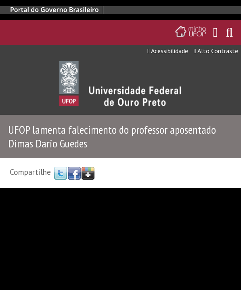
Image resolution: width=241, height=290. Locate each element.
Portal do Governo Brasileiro (54, 9)
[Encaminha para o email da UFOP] (215, 32)
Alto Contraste (216, 51)
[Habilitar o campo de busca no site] (229, 34)
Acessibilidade (167, 51)
